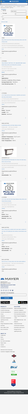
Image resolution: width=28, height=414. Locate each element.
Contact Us (3, 346)
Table (6, 21)
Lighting (2, 319)
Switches (3, 325)
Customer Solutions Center (20, 312)
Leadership (3, 335)
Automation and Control (19, 327)
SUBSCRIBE (6, 298)
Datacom (16, 321)
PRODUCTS (3, 306)
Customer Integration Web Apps (8, 351)
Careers (2, 344)
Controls (6, 319)
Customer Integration (18, 310)
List (4, 21)
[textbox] (14, 4)
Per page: (5, 13)
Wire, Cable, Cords (5, 327)
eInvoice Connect (4, 287)
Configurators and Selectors (7, 308)
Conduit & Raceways (5, 310)
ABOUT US (3, 333)
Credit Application (4, 286)
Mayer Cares (3, 342)
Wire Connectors (4, 329)
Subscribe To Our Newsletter (7, 292)
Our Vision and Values (5, 341)
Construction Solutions (19, 325)
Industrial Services (18, 323)
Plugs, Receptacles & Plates (7, 323)
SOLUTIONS (17, 306)
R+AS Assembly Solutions (19, 314)
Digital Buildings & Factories (20, 308)
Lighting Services (18, 331)
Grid (2, 21)
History (2, 339)
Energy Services (17, 329)
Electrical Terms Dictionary (6, 349)
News (2, 337)
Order (26, 55)
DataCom (3, 316)
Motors (2, 321)
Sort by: (4, 10)
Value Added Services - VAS (20, 319)
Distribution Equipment (6, 317)
